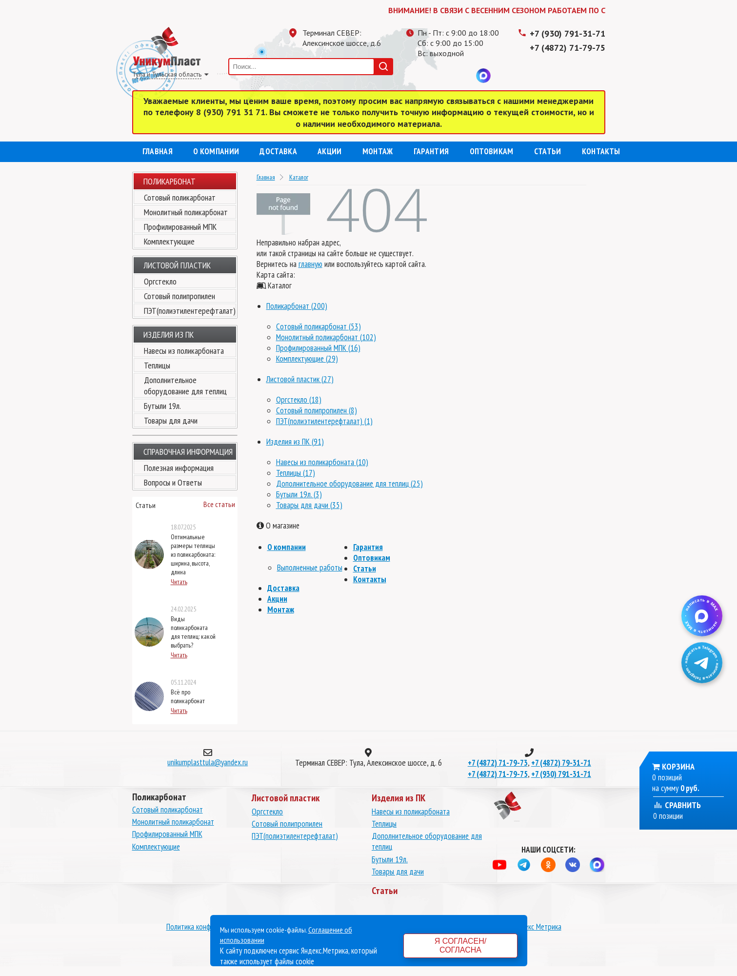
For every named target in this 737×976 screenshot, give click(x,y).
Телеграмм (425, 75)
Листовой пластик (177, 265)
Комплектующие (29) (307, 358)
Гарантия (431, 151)
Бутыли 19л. (162, 405)
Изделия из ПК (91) (295, 441)
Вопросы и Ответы (173, 482)
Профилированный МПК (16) (318, 348)
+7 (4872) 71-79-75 (567, 47)
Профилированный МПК (180, 226)
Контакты (601, 151)
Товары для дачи (171, 420)
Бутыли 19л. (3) (299, 494)
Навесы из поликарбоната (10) (322, 462)
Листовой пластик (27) (300, 379)
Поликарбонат (169, 181)
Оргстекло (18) (298, 399)
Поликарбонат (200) (296, 306)
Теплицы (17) (295, 473)
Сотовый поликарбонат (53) (318, 326)
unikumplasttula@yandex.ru (207, 762)
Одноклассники (444, 75)
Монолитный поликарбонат (186, 212)
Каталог (298, 177)
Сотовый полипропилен (179, 296)
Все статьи (219, 504)
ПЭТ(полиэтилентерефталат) (190, 310)
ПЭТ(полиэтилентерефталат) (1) (324, 421)
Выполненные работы (309, 567)
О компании (216, 151)
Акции (330, 151)
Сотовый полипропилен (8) (316, 410)
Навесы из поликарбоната (184, 350)
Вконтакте (464, 75)
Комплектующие (169, 241)
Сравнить (677, 805)
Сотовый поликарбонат (180, 197)
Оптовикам (492, 151)
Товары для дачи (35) (309, 505)
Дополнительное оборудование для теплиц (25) (349, 483)
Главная (157, 151)
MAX (483, 75)
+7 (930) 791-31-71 (567, 33)
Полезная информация (179, 467)
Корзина (678, 766)
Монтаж (377, 151)
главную (310, 264)
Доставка (278, 151)
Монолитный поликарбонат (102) (326, 337)
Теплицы (157, 365)
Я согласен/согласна (460, 945)
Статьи (547, 151)
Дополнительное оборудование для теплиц (185, 385)
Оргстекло (160, 281)
